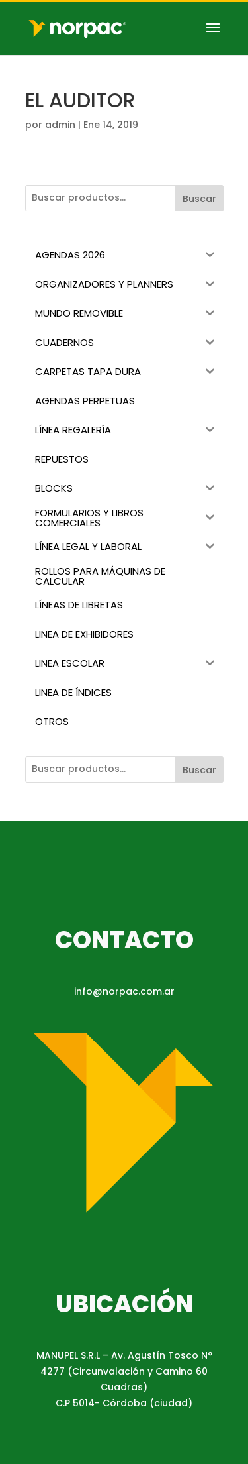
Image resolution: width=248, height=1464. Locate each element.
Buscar (199, 198)
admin (60, 124)
